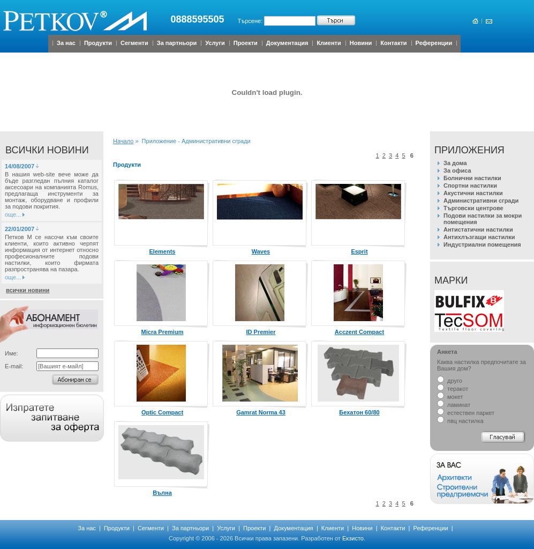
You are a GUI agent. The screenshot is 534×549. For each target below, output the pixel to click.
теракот (452, 388)
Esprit (359, 251)
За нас (66, 43)
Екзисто (353, 538)
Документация (287, 43)
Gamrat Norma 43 (260, 412)
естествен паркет (465, 413)
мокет (450, 397)
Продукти (98, 43)
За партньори (177, 43)
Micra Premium (162, 332)
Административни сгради (480, 200)
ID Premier (260, 332)
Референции (434, 43)
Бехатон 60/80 (359, 412)
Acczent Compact (359, 332)
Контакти (393, 43)
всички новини (27, 290)
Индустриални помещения (482, 244)
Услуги (215, 43)
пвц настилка (460, 421)
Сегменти (134, 43)
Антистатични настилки (478, 229)
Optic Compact (162, 412)
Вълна (162, 492)
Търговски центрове (473, 208)
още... (13, 214)
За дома (455, 163)
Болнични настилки (472, 178)
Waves (261, 251)
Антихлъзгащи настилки (479, 237)
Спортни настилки (470, 185)
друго (449, 380)
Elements (162, 251)
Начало (123, 141)
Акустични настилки (473, 193)
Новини (361, 43)
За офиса (457, 170)
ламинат (453, 405)
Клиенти (329, 43)
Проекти (246, 43)
